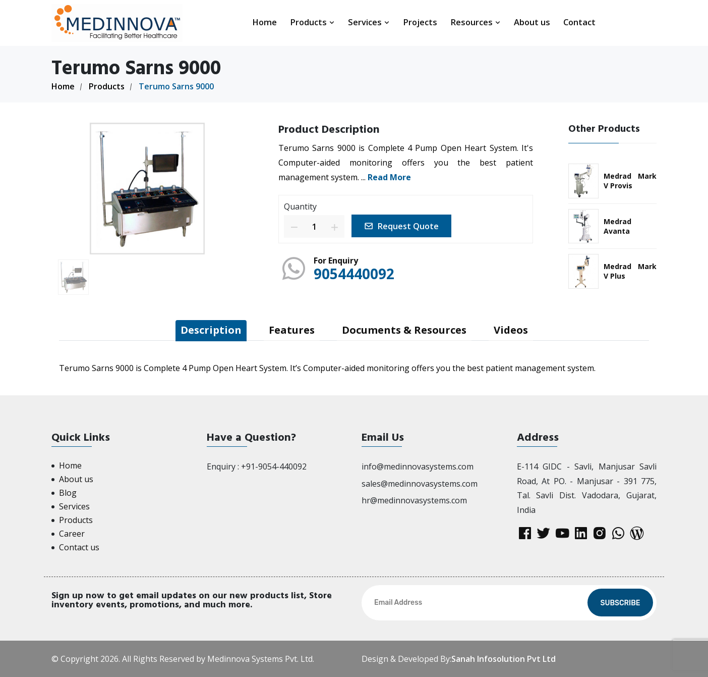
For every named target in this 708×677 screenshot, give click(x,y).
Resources (475, 22)
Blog (68, 492)
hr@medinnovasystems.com (414, 500)
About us (532, 22)
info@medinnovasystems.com (418, 466)
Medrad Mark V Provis (630, 180)
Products (312, 22)
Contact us (79, 547)
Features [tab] (292, 330)
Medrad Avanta (617, 226)
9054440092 (354, 273)
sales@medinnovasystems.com (420, 483)
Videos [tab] (511, 330)
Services (369, 22)
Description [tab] (211, 330)
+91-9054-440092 (274, 466)
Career (72, 533)
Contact (579, 22)
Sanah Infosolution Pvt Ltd (503, 658)
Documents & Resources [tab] (404, 330)
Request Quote (401, 226)
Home (264, 22)
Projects (420, 22)
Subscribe (620, 603)
